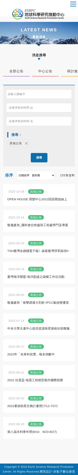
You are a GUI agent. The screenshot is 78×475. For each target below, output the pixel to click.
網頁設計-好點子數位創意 (57, 471)
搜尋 (39, 157)
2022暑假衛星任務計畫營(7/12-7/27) (32, 406)
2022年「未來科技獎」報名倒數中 (31, 354)
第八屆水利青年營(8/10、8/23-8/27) (32, 432)
